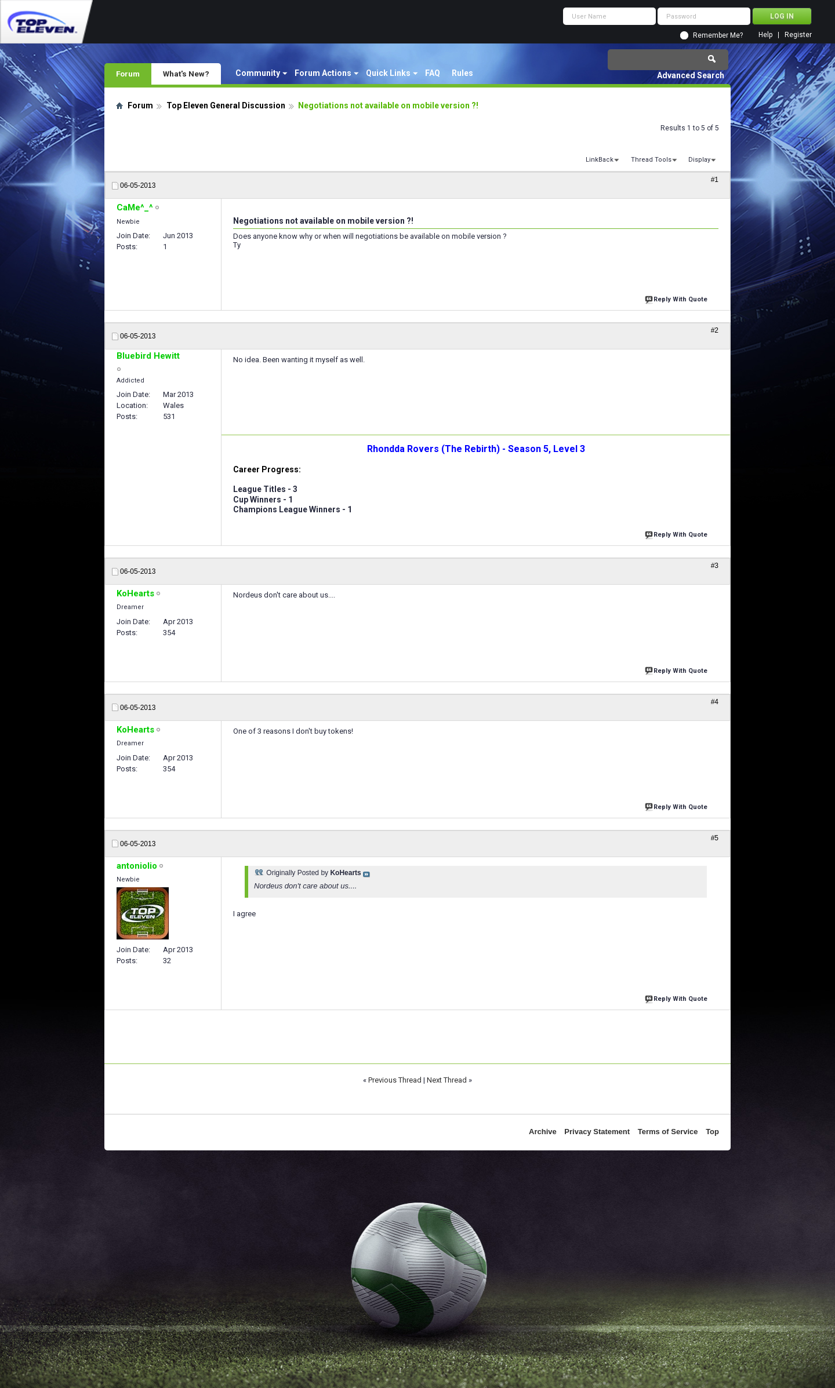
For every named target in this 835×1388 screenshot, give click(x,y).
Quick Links (388, 73)
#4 (714, 702)
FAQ (432, 73)
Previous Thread (395, 1080)
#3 (714, 566)
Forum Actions (323, 73)
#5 (714, 838)
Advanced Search (690, 75)
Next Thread (447, 1080)
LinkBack (599, 159)
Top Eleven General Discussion (225, 105)
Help (765, 35)
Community (257, 73)
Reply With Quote (677, 298)
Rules (462, 73)
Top (712, 1131)
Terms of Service (668, 1131)
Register (798, 35)
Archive (543, 1131)
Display (699, 159)
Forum (128, 73)
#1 (714, 180)
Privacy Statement (597, 1131)
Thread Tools (651, 159)
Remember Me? (718, 35)
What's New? (186, 73)
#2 (714, 330)
